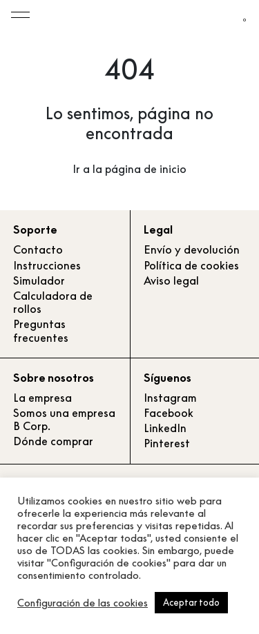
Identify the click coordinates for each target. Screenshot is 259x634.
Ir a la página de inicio (129, 169)
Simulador (39, 280)
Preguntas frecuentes (40, 330)
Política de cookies (191, 265)
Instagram (170, 398)
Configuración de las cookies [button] (82, 603)
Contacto (38, 249)
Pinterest (167, 443)
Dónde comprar (53, 441)
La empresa (42, 398)
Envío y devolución (192, 249)
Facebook (168, 413)
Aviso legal (171, 280)
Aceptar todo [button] (191, 602)
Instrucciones (47, 265)
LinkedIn (165, 428)
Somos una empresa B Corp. (64, 419)
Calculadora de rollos (53, 302)
